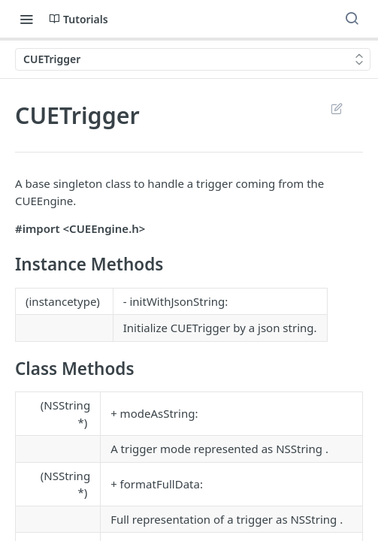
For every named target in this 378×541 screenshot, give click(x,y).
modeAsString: (159, 413)
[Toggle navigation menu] (26, 19)
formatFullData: (161, 483)
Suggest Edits (336, 108)
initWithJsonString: (178, 301)
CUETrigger (201, 327)
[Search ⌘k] (351, 19)
